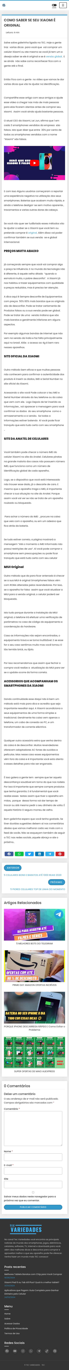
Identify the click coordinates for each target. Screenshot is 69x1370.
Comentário (12, 1109)
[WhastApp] (19, 854)
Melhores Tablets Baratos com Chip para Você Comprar (33, 1274)
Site (6, 1179)
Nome (8, 1151)
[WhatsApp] (30, 1351)
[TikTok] (46, 1351)
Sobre (7, 1318)
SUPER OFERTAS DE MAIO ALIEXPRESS (34, 1071)
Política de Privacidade (16, 1328)
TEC (43, 1365)
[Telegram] (49, 854)
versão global (54, 56)
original (32, 232)
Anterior (13, 867)
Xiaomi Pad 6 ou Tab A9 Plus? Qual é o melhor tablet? (31, 1282)
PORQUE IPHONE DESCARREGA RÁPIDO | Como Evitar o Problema (34, 1028)
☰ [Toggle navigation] (63, 5)
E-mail (9, 1165)
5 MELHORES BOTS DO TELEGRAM (34, 943)
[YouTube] (15, 1351)
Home (7, 1313)
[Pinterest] (60, 854)
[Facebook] (9, 854)
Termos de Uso (12, 1333)
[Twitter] (29, 854)
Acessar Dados (12, 1323)
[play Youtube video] (34, 163)
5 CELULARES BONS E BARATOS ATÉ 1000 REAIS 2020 (32, 875)
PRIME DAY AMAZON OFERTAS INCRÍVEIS (34, 985)
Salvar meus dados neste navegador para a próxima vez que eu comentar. (30, 1198)
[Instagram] (23, 1351)
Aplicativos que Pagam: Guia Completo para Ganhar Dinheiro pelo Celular (31, 1292)
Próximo (56, 882)
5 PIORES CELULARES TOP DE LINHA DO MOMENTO (37, 889)
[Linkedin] (39, 854)
